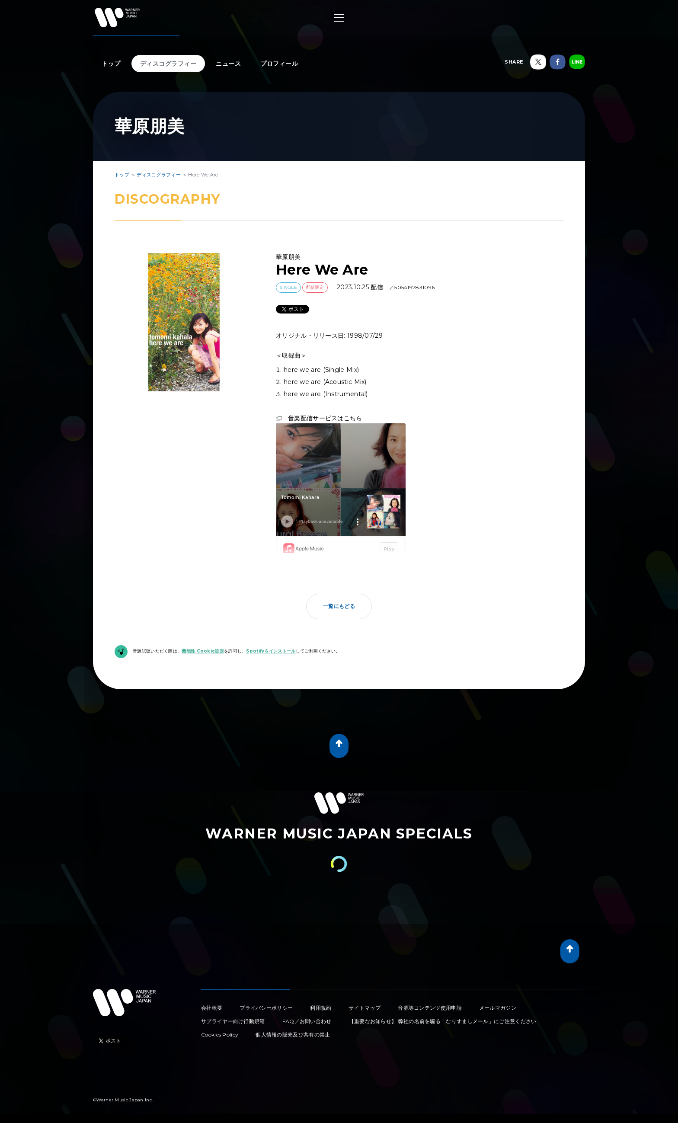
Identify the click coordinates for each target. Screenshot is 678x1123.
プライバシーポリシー (266, 1008)
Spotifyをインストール (270, 651)
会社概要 (211, 1008)
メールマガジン (497, 1008)
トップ (111, 63)
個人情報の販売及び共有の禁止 (293, 1034)
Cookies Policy (219, 1034)
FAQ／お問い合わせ (307, 1021)
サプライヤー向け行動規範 (233, 1021)
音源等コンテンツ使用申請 (430, 1008)
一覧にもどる (339, 606)
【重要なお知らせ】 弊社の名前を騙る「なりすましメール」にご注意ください (443, 1021)
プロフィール (279, 63)
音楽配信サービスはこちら (325, 418)
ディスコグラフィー (168, 63)
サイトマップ (365, 1008)
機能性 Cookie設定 (203, 651)
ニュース (228, 63)
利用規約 (320, 1008)
